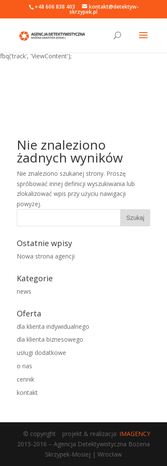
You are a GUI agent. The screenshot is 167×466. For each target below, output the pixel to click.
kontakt (27, 392)
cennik (25, 379)
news (24, 291)
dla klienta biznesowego (50, 339)
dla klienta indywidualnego (53, 326)
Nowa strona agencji (46, 256)
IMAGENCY (134, 434)
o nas (24, 366)
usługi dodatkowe (41, 353)
